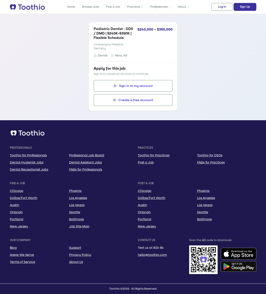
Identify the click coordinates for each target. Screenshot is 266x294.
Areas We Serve (22, 255)
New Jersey (19, 226)
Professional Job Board (86, 155)
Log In (222, 7)
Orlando (16, 212)
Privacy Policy (80, 255)
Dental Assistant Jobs (85, 162)
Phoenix (75, 191)
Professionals (160, 7)
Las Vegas (77, 205)
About (183, 7)
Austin (14, 205)
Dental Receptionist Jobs (29, 169)
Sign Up (245, 7)
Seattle (74, 212)
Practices (135, 7)
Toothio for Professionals (28, 155)
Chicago (16, 191)
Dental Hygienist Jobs (26, 162)
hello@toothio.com (152, 255)
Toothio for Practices (153, 155)
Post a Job (113, 7)
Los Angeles (78, 198)
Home (71, 7)
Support (75, 248)
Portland (16, 219)
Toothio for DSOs (209, 155)
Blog (13, 248)
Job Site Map (79, 226)
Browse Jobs (90, 7)
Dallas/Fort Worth (23, 198)
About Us (76, 262)
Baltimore (76, 219)
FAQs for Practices (211, 162)
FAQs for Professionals (85, 169)
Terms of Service (22, 262)
